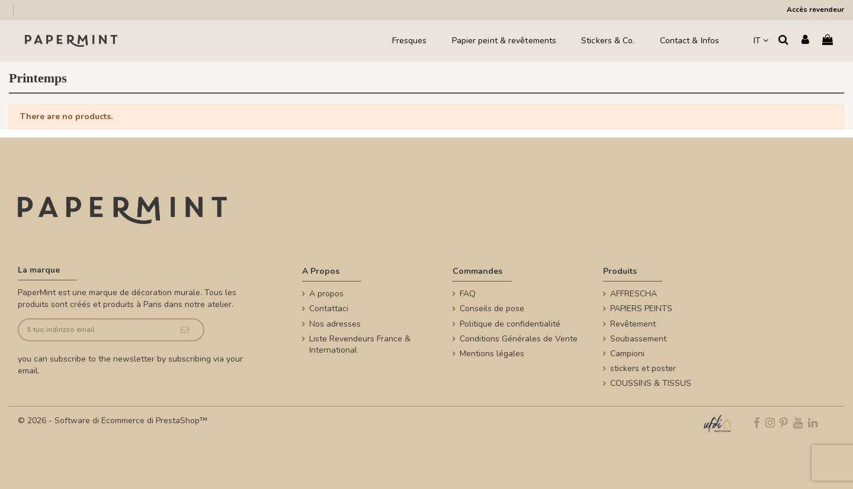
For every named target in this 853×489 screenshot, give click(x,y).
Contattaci (328, 308)
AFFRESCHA (633, 293)
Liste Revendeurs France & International (360, 344)
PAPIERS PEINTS (641, 308)
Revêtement (633, 324)
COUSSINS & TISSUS (650, 383)
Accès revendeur (815, 9)
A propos (326, 293)
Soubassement (638, 338)
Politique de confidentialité (510, 324)
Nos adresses (335, 324)
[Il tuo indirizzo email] (92, 329)
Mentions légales (492, 353)
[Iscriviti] (184, 329)
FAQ (468, 293)
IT (760, 40)
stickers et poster (643, 368)
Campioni (627, 353)
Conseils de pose (492, 308)
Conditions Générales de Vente (519, 338)
